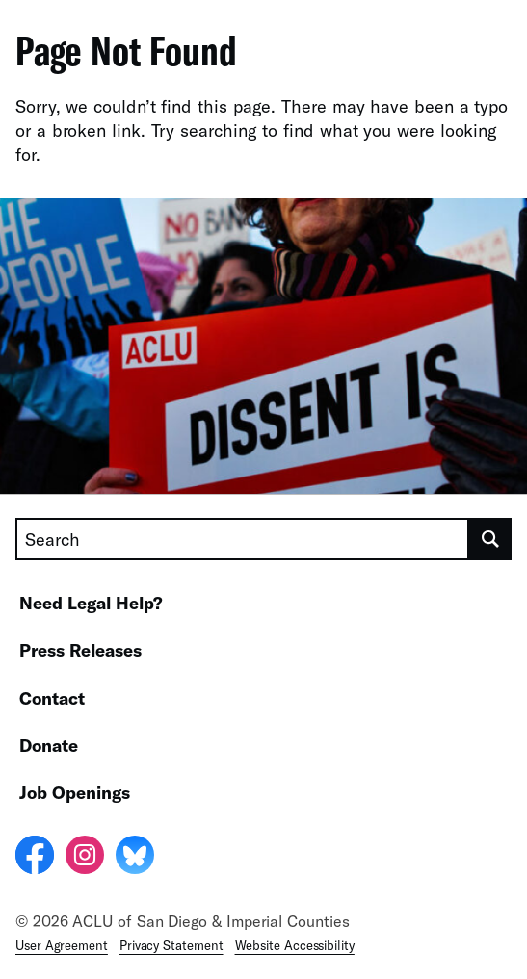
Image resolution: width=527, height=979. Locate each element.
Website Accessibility (295, 945)
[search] (490, 539)
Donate (48, 745)
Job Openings (74, 792)
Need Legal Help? (91, 602)
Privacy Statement (171, 945)
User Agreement (61, 945)
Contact (52, 697)
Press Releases (80, 649)
